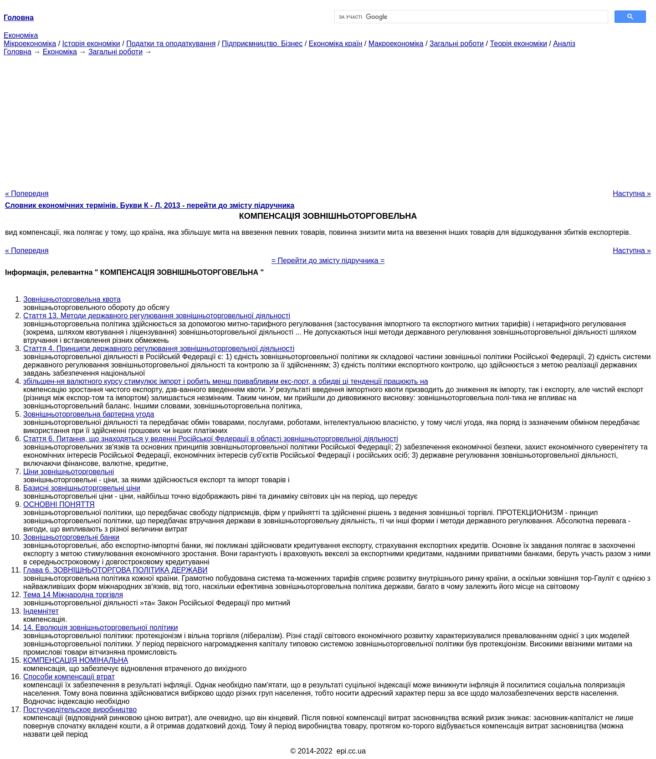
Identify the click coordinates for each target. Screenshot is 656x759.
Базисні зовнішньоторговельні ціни (81, 488)
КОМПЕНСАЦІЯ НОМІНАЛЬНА (75, 660)
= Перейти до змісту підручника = (328, 260)
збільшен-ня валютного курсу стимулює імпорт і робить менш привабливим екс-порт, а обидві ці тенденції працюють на (225, 381)
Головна (17, 52)
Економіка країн (336, 43)
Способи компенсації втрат (69, 677)
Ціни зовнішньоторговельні (68, 471)
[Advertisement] (328, 120)
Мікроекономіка (30, 43)
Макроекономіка (396, 43)
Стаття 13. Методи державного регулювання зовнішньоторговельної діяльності (156, 316)
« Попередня (27, 193)
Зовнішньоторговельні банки (71, 537)
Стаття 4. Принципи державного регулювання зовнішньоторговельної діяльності (158, 348)
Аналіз (564, 43)
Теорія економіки (518, 43)
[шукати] (470, 17)
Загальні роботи (457, 43)
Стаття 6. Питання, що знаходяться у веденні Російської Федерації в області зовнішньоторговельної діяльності (210, 439)
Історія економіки (91, 43)
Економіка (21, 35)
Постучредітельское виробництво (80, 709)
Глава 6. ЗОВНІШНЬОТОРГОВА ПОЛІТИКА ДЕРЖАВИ (115, 570)
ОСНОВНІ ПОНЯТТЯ (59, 504)
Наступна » (632, 193)
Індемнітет (41, 611)
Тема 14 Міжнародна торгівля (73, 595)
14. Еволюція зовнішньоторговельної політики (100, 627)
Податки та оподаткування (170, 43)
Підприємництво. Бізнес (262, 43)
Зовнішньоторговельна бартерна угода (88, 414)
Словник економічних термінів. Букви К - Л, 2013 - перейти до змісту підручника (149, 205)
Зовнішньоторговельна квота (72, 299)
